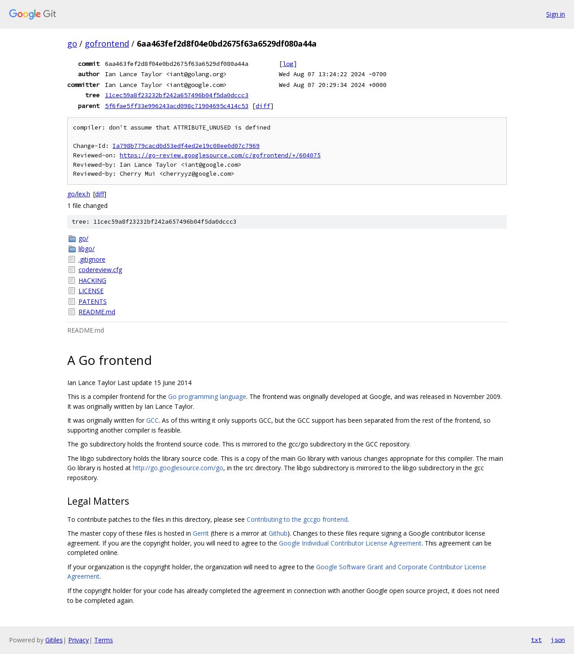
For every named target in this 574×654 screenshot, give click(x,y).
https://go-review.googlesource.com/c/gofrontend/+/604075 (220, 155)
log (288, 64)
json (558, 640)
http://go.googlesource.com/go (178, 467)
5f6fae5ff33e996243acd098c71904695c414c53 (176, 106)
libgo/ (86, 248)
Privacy (78, 640)
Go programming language (207, 396)
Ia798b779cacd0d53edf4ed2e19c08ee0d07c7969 (186, 146)
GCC (152, 420)
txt (536, 640)
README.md (96, 312)
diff (263, 106)
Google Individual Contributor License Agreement (350, 543)
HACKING (92, 280)
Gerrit (201, 533)
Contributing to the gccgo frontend (297, 519)
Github (278, 533)
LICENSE (91, 290)
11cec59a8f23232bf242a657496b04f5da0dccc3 (176, 95)
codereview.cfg (100, 269)
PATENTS (92, 301)
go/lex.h (78, 194)
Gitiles (54, 640)
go (72, 43)
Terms (103, 640)
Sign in (555, 14)
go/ (83, 238)
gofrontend (107, 43)
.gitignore (91, 259)
